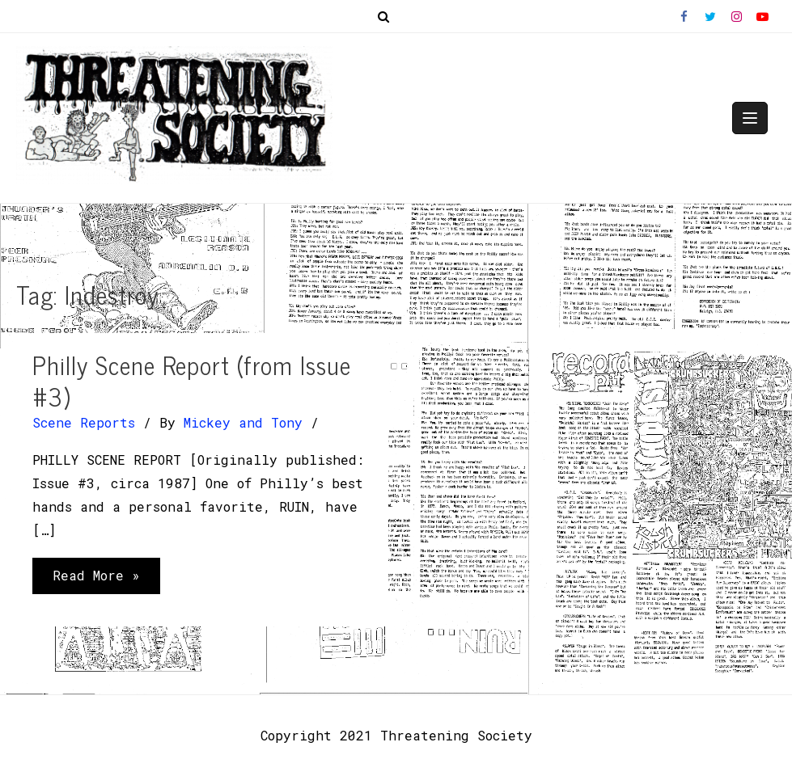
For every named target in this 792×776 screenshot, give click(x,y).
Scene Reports (83, 422)
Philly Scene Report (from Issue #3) (191, 380)
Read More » (96, 578)
